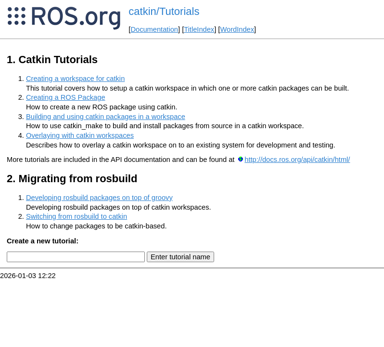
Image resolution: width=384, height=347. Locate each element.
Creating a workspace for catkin (75, 78)
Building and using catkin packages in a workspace (105, 116)
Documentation (154, 29)
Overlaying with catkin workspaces (80, 135)
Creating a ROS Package (65, 97)
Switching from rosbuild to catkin (76, 216)
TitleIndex (199, 29)
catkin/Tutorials (163, 11)
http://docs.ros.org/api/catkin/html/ (297, 159)
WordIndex (237, 29)
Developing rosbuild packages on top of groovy (99, 197)
